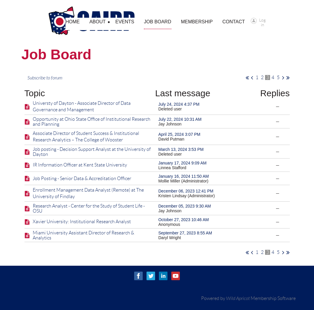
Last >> (288, 78)
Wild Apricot (238, 298)
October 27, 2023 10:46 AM (183, 219)
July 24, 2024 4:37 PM (178, 104)
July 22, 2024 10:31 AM (179, 119)
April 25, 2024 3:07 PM (179, 134)
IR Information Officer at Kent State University (80, 164)
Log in (262, 21)
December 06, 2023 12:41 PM (185, 191)
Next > (283, 78)
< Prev (252, 78)
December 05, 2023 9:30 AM (184, 206)
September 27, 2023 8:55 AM (185, 233)
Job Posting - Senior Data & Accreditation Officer (82, 178)
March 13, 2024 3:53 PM (180, 149)
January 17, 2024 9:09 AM (182, 163)
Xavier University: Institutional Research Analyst (82, 221)
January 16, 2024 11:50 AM (183, 176)
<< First (247, 78)
